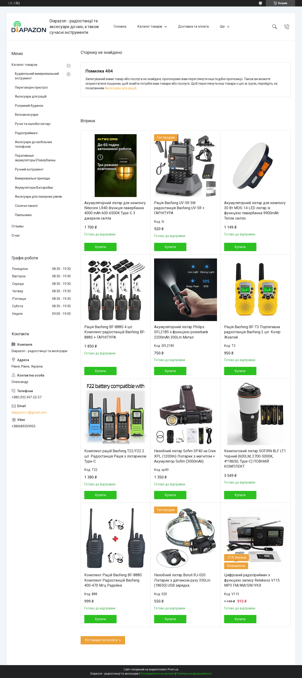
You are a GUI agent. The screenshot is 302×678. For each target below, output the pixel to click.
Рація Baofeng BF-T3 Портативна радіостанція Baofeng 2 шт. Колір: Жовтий (252, 332)
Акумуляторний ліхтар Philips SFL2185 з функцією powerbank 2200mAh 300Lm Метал (181, 332)
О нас (16, 235)
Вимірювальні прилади (32, 178)
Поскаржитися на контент (157, 673)
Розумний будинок (29, 105)
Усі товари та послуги (101, 640)
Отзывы (17, 226)
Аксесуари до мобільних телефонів (33, 144)
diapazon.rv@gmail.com (29, 412)
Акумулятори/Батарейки (34, 187)
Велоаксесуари (26, 114)
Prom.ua (173, 669)
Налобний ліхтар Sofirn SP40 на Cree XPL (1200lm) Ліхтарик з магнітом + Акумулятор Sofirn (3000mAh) (185, 456)
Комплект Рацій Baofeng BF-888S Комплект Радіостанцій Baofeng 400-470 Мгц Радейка (113, 580)
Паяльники (23, 215)
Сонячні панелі (26, 206)
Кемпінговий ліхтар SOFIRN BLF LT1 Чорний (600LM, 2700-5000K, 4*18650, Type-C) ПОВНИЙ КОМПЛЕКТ (255, 459)
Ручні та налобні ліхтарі (32, 124)
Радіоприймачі (26, 133)
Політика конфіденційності (194, 673)
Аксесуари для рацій (120, 88)
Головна (120, 26)
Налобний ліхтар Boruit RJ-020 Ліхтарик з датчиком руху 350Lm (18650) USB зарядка (182, 580)
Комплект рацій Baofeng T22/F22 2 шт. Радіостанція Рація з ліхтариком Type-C (115, 456)
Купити (100, 247)
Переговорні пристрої (31, 87)
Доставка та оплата (193, 26)
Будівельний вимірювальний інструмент (37, 76)
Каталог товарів (150, 26)
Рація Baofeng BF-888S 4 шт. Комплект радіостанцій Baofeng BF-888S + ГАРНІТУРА (115, 332)
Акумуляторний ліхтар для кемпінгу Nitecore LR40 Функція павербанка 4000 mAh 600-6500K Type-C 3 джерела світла (115, 210)
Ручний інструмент (29, 169)
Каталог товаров (24, 65)
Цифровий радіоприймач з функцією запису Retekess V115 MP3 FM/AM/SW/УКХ (252, 580)
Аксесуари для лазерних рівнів (38, 196)
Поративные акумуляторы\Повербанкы (35, 158)
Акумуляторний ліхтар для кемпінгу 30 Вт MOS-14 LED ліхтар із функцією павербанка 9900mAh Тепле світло (255, 210)
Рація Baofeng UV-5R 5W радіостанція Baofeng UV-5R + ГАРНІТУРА (179, 208)
